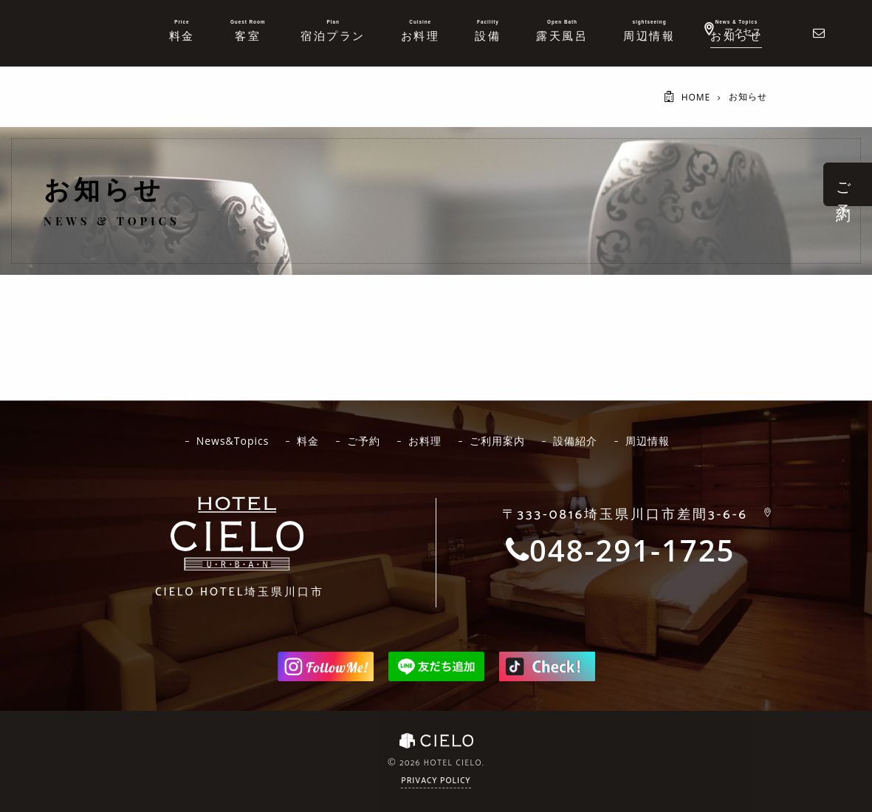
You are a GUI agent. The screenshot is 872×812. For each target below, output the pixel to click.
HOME (696, 97)
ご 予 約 (844, 184)
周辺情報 (647, 441)
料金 (308, 441)
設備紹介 (575, 441)
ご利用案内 (497, 441)
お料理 (425, 441)
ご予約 (363, 441)
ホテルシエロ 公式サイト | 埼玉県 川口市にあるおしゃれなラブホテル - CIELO (54, 31)
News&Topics (233, 441)
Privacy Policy (435, 781)
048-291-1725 (632, 550)
